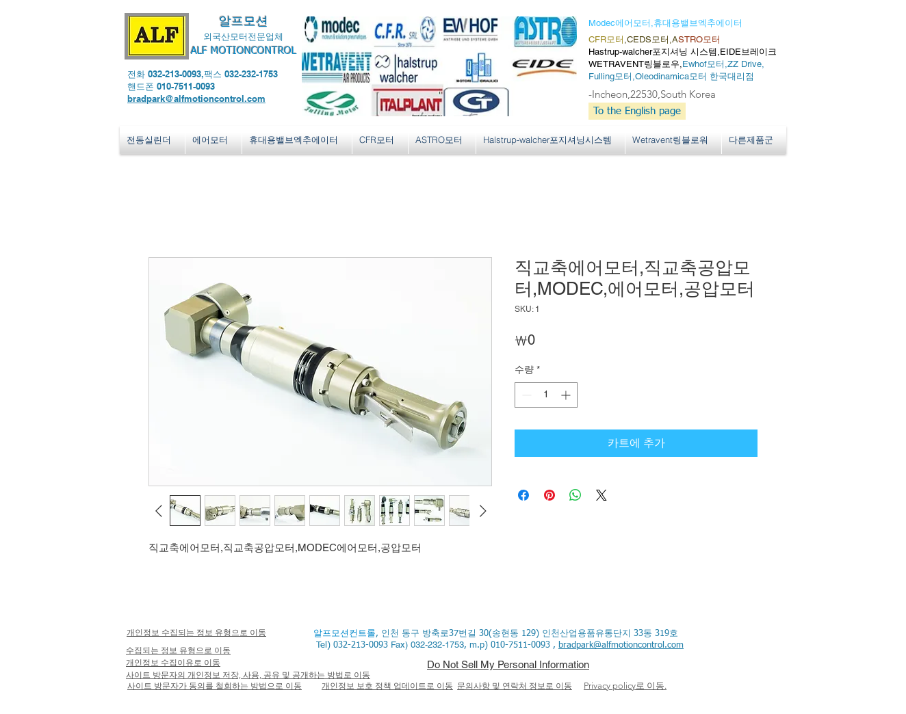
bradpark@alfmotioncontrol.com (196, 98)
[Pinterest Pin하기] (549, 495)
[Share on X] (601, 495)
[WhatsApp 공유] (575, 495)
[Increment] (566, 395)
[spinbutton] (546, 395)
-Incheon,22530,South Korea (652, 94)
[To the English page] (637, 111)
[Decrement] (525, 395)
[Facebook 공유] (523, 495)
